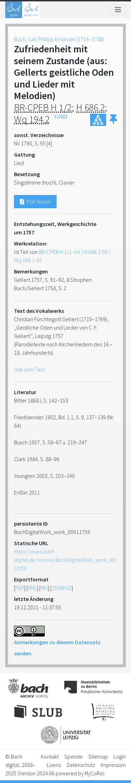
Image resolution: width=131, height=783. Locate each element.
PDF (19, 587)
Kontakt (50, 756)
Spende (73, 756)
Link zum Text (29, 369)
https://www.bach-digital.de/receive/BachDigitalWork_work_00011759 (65, 560)
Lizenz (54, 764)
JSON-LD (62, 587)
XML (32, 587)
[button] (113, 120)
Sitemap (98, 756)
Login (120, 756)
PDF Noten (35, 201)
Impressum (113, 764)
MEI (44, 587)
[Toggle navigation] (118, 10)
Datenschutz (81, 764)
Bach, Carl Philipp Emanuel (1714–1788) (59, 39)
